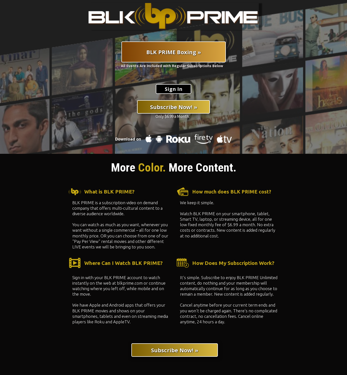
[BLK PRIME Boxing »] (173, 51)
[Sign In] (173, 89)
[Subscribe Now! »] (173, 107)
